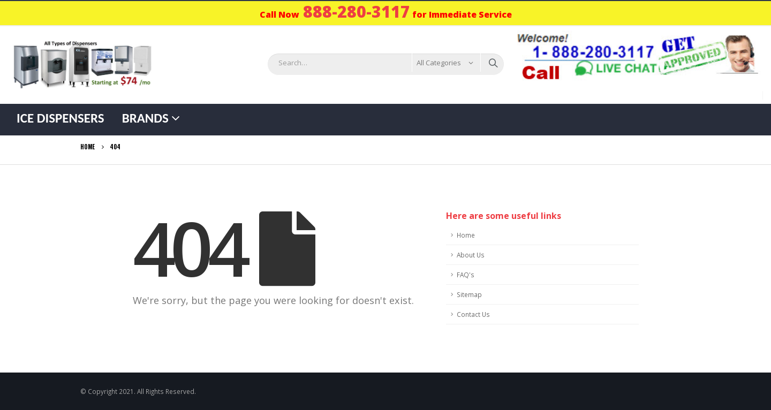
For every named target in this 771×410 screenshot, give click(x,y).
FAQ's (465, 274)
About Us (471, 254)
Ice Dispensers (60, 118)
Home (466, 235)
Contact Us (473, 314)
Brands (145, 118)
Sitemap (469, 294)
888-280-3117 (356, 11)
